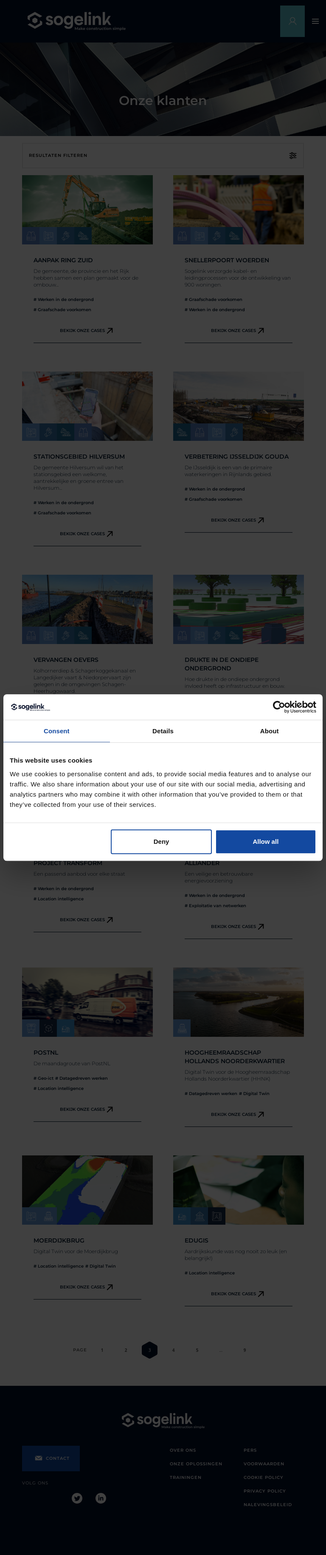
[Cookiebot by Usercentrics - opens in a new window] (279, 707)
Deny (161, 841)
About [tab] (269, 731)
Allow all (265, 841)
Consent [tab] (57, 731)
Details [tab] (163, 731)
